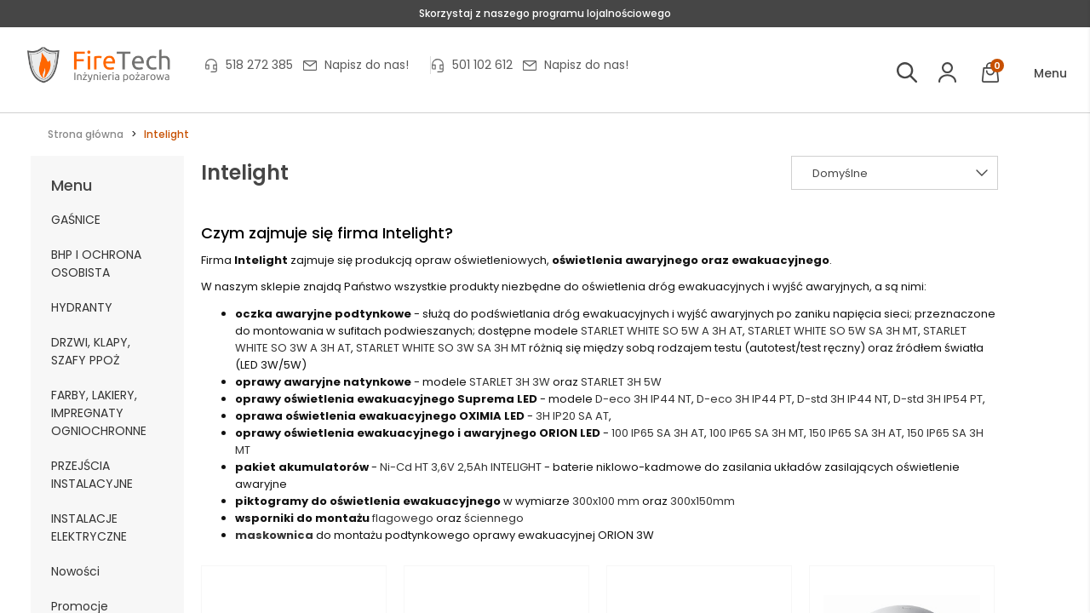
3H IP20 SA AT (572, 416)
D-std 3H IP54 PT (938, 399)
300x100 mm (606, 501)
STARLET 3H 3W (509, 382)
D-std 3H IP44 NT (842, 399)
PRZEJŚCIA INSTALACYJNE (92, 474)
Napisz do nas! (366, 64)
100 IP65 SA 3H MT (756, 433)
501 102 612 (482, 64)
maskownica (274, 535)
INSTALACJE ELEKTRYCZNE (89, 527)
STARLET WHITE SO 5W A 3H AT (662, 331)
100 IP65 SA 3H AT (657, 433)
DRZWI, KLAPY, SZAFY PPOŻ (90, 351)
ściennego (494, 518)
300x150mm (702, 501)
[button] (1038, 74)
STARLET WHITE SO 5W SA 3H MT (833, 331)
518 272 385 (259, 64)
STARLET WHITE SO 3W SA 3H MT (441, 348)
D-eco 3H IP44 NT (643, 399)
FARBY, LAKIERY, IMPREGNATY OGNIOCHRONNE (98, 413)
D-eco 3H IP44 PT (744, 399)
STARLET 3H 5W (621, 382)
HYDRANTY (81, 307)
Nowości (75, 571)
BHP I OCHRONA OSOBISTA (96, 263)
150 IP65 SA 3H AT (855, 433)
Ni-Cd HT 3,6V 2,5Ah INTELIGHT (461, 467)
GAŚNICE (75, 219)
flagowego (402, 518)
